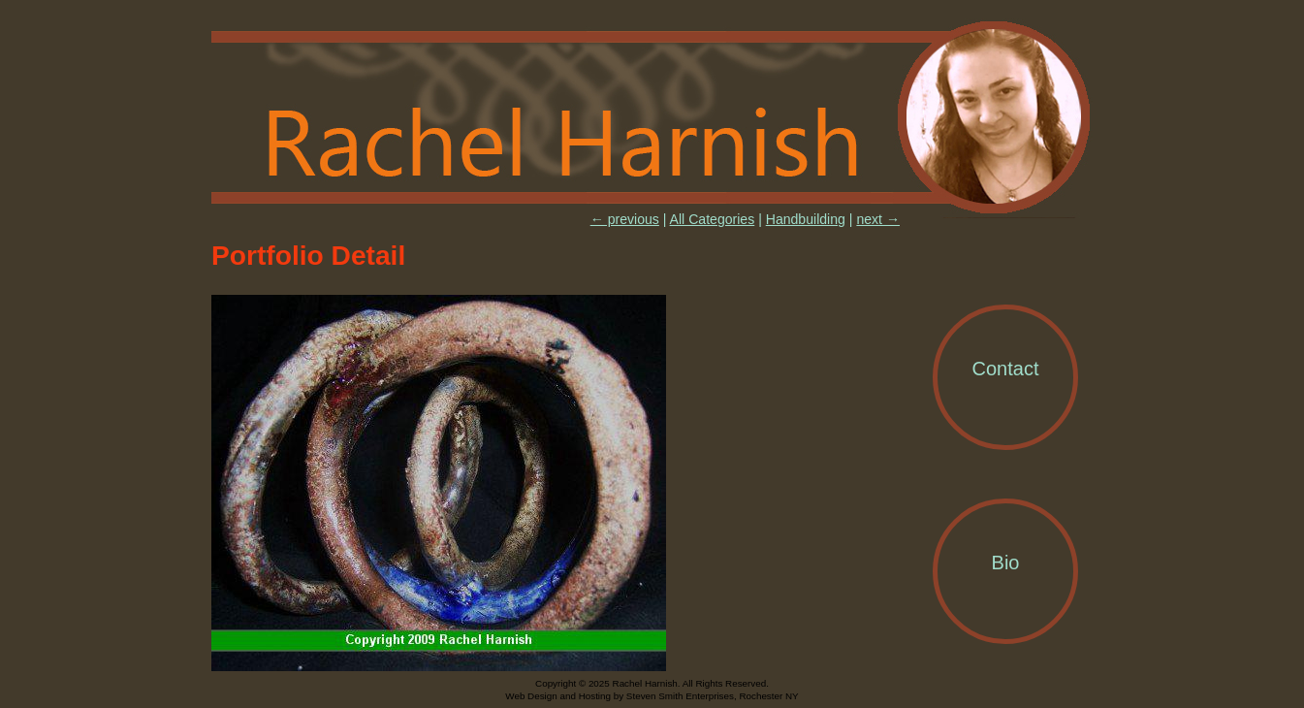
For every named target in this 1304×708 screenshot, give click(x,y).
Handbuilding (805, 219)
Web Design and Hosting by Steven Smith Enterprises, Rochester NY (651, 696)
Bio (1006, 562)
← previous (624, 219)
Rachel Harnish (652, 118)
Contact (1005, 368)
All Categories (712, 219)
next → (878, 219)
